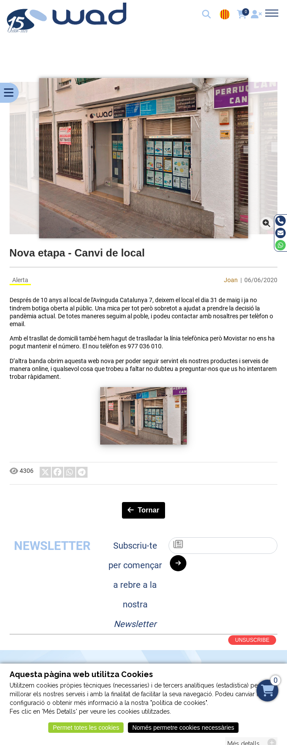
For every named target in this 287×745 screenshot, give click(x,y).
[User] (257, 15)
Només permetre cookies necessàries (183, 731)
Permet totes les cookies (86, 731)
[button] (207, 15)
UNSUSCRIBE (252, 640)
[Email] (280, 232)
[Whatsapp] (280, 245)
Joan (231, 279)
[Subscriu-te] (223, 545)
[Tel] (280, 220)
